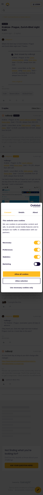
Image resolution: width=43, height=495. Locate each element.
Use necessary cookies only (21, 288)
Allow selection (21, 281)
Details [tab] (21, 212)
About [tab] (35, 212)
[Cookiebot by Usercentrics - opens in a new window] (30, 205)
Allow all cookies (21, 274)
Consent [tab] (7, 212)
